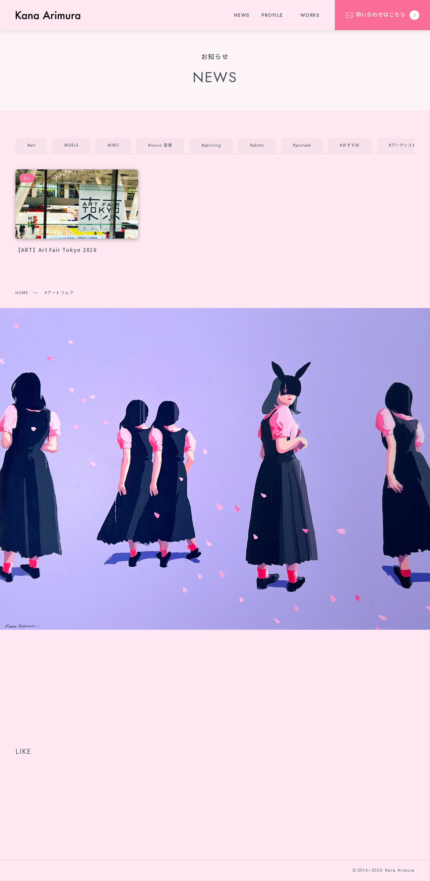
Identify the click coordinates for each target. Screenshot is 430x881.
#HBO (113, 145)
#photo (256, 145)
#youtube (302, 145)
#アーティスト (402, 145)
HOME (21, 292)
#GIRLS (71, 145)
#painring (211, 145)
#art (31, 145)
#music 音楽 (160, 145)
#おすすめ (350, 145)
